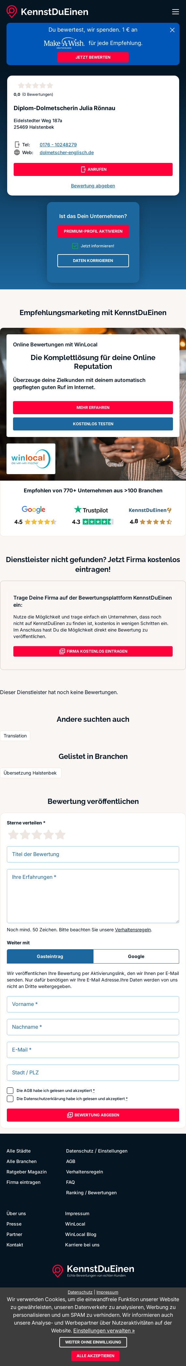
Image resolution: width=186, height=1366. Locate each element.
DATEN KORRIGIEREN (93, 260)
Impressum (77, 1213)
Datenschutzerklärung (44, 1098)
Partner (14, 1234)
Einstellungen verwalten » (104, 1330)
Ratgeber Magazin (27, 1171)
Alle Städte (19, 1151)
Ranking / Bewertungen (91, 1192)
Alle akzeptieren (95, 1355)
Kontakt (15, 1244)
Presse (14, 1224)
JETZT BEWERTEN (93, 57)
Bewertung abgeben (93, 185)
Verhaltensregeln (133, 929)
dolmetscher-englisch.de (67, 152)
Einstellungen (112, 1151)
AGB (28, 1090)
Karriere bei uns (82, 1244)
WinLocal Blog (80, 1234)
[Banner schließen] (172, 30)
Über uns (16, 1213)
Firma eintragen (23, 1182)
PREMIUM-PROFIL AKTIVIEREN (93, 231)
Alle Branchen (21, 1161)
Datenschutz (79, 1151)
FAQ (70, 1182)
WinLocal (75, 1224)
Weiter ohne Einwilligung (93, 1342)
